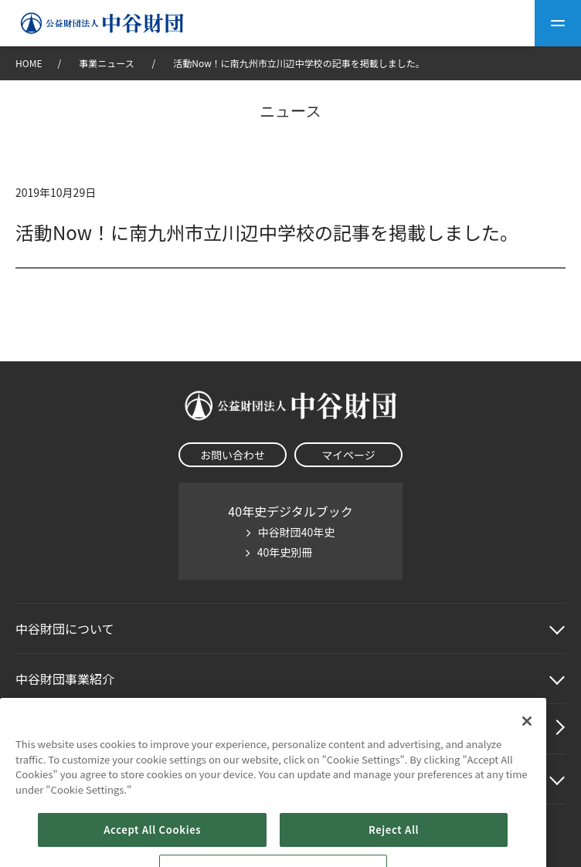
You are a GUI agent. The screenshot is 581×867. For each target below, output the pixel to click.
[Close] (527, 766)
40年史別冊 (285, 552)
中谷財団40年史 (296, 532)
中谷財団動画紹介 (64, 729)
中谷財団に (64, 628)
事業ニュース (107, 62)
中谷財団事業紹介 (64, 678)
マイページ (348, 454)
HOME (28, 62)
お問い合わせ (232, 454)
